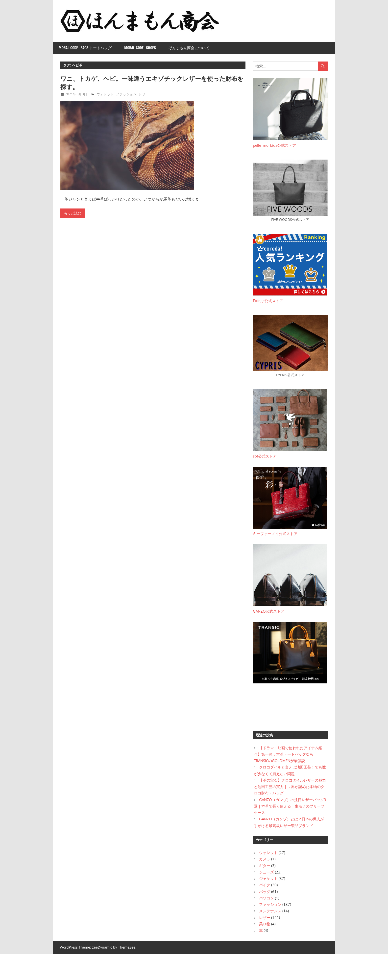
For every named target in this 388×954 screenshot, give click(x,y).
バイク (264, 884)
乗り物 (264, 923)
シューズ (266, 872)
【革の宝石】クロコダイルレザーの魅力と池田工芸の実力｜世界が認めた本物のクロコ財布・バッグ (290, 787)
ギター (264, 865)
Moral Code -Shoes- (140, 47)
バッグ (264, 891)
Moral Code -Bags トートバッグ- (86, 47)
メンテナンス (270, 910)
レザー (144, 94)
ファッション (126, 94)
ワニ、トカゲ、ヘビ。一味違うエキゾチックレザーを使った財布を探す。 (151, 82)
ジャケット (268, 878)
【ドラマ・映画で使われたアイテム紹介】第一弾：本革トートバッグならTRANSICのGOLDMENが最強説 (288, 754)
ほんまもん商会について (189, 47)
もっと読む (72, 213)
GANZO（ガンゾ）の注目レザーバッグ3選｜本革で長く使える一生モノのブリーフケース (290, 806)
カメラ (264, 858)
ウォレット (105, 94)
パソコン (266, 897)
